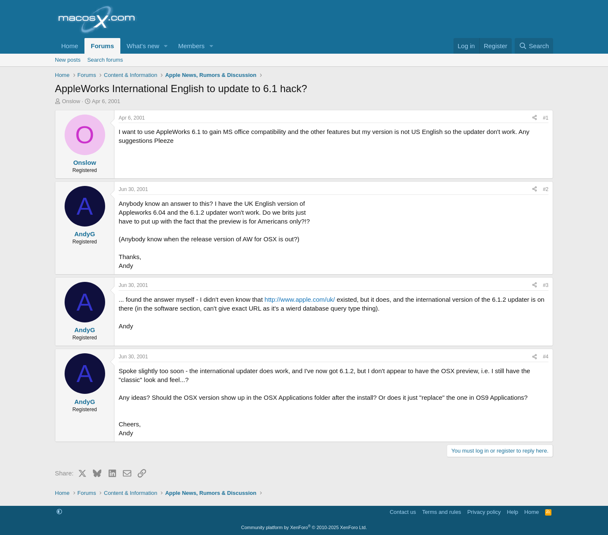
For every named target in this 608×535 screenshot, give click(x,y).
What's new (143, 45)
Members (191, 45)
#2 (545, 189)
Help (512, 512)
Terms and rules (441, 512)
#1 (545, 118)
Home (69, 45)
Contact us (403, 512)
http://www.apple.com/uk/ (300, 299)
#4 (545, 357)
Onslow (71, 101)
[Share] (534, 118)
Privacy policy (484, 512)
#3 (545, 285)
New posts (68, 60)
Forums (102, 45)
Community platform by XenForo (304, 527)
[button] (166, 46)
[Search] (534, 46)
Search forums (105, 60)
